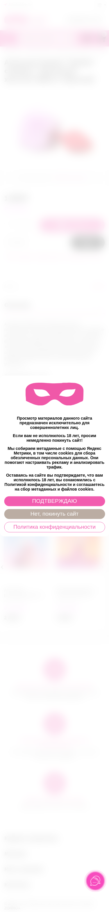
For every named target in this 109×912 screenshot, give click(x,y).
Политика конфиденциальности (54, 527)
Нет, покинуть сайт (54, 514)
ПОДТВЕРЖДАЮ (54, 501)
